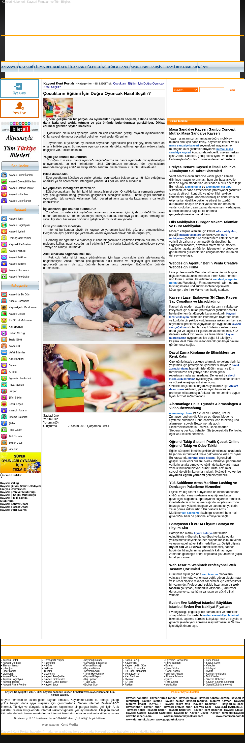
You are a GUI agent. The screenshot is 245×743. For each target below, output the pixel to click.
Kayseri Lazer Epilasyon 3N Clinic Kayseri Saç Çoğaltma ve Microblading (204, 299)
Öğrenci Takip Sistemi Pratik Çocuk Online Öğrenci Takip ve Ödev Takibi (204, 444)
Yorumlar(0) (51, 422)
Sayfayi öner (51, 415)
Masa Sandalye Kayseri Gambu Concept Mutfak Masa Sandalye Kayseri (202, 131)
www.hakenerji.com (139, 715)
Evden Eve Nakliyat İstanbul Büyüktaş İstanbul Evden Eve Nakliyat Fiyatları (200, 605)
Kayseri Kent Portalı (58, 83)
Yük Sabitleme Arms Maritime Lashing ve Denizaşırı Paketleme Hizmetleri (203, 485)
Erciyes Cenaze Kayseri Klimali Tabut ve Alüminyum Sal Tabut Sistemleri (202, 169)
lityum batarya (203, 533)
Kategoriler (84, 83)
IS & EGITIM (103, 83)
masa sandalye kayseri (184, 145)
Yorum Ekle (50, 419)
